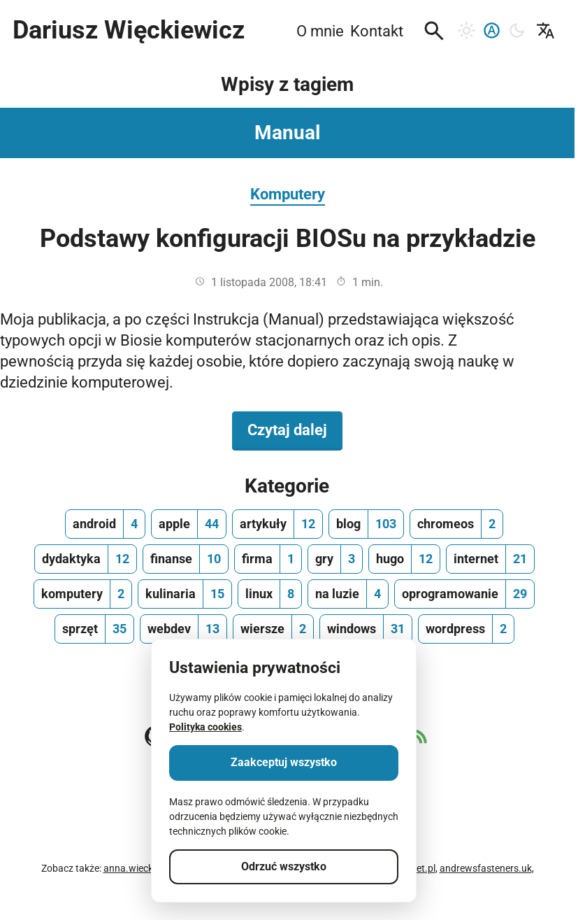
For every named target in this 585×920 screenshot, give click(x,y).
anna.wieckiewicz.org (150, 868)
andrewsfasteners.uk (486, 868)
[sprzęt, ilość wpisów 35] (94, 629)
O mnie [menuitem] (320, 31)
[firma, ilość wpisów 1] (268, 559)
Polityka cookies (205, 727)
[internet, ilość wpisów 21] (490, 559)
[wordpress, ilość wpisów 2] (466, 629)
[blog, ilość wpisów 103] (366, 524)
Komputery (287, 194)
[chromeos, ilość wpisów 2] (456, 524)
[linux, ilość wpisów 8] (270, 594)
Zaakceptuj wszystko (284, 762)
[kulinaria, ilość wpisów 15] (185, 594)
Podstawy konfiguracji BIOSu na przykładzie (287, 238)
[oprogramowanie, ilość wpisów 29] (464, 594)
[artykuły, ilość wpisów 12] (277, 524)
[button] (434, 30)
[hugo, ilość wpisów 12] (404, 559)
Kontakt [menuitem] (376, 31)
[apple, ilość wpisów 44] (188, 524)
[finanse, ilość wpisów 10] (186, 559)
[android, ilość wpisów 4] (105, 524)
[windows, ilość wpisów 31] (365, 629)
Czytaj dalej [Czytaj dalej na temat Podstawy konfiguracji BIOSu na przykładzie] (294, 429)
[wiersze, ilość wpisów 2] (273, 629)
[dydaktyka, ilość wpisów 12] (85, 559)
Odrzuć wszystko (283, 866)
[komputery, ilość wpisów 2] (83, 594)
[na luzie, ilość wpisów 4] (348, 594)
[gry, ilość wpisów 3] (335, 559)
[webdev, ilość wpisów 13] (183, 629)
